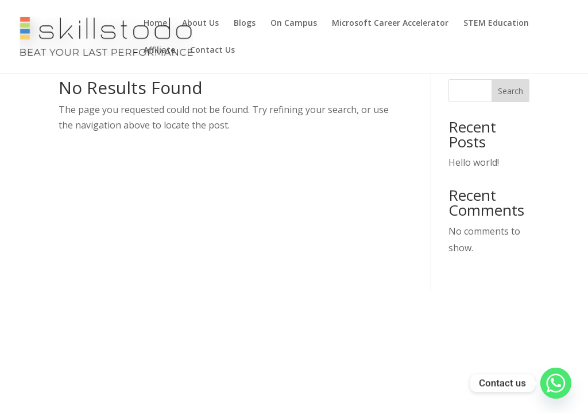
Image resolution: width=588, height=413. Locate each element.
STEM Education (496, 23)
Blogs (245, 23)
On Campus (293, 23)
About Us (200, 23)
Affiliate (159, 50)
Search (510, 90)
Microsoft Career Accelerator (390, 23)
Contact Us (212, 50)
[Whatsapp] (555, 383)
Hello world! (473, 162)
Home (155, 23)
